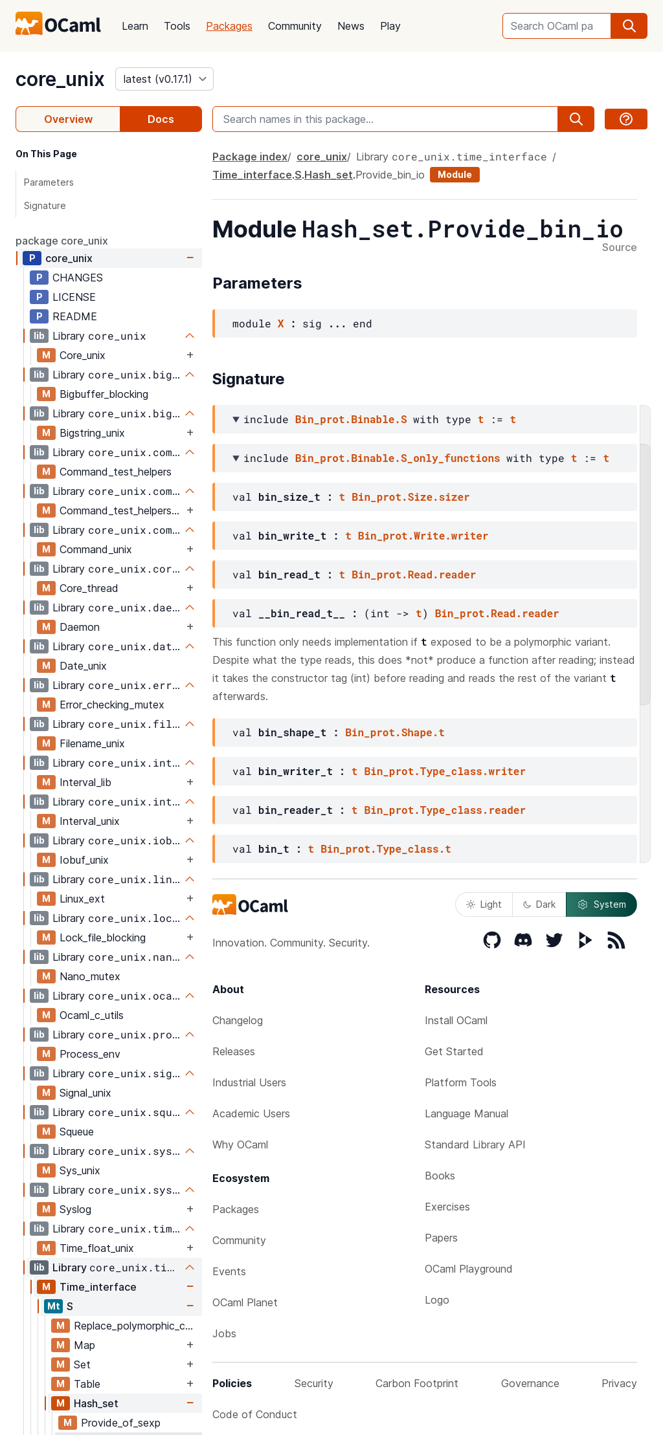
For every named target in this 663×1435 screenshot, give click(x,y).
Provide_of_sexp (121, 1422)
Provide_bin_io (390, 174)
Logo (437, 1299)
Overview (68, 119)
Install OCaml (456, 1020)
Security (314, 1383)
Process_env (90, 1053)
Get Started (454, 1051)
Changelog (237, 1020)
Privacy (619, 1383)
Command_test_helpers (116, 471)
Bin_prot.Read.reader (414, 574)
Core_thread (89, 588)
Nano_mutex (90, 976)
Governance (530, 1383)
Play (390, 25)
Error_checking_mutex (112, 704)
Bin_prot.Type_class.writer (445, 771)
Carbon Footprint (417, 1383)
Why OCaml (240, 1144)
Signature (45, 205)
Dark (539, 904)
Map (84, 1345)
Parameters (49, 182)
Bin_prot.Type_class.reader (445, 809)
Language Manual (466, 1113)
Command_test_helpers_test (121, 510)
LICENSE (74, 296)
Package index (249, 156)
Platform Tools (461, 1082)
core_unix (60, 79)
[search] (629, 26)
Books (440, 1175)
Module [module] (455, 174)
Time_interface (98, 1286)
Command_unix (96, 549)
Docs (161, 119)
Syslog (75, 1209)
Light (484, 904)
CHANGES (77, 277)
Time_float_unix (97, 1248)
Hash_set (96, 1403)
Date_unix (83, 665)
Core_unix (83, 355)
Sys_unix (80, 1170)
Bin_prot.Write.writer (423, 535)
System (601, 904)
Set (82, 1364)
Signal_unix (85, 1092)
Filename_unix (92, 743)
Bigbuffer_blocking (104, 394)
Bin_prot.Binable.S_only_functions (397, 458)
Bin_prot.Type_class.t (385, 848)
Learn (135, 25)
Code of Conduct (254, 1414)
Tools (177, 25)
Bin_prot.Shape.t (395, 732)
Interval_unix (90, 821)
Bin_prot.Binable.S (351, 419)
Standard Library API (475, 1144)
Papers (441, 1237)
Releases (233, 1051)
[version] (164, 79)
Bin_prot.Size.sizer (410, 496)
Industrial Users (249, 1082)
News (351, 25)
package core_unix (62, 240)
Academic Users (251, 1113)
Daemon (80, 626)
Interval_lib (85, 782)
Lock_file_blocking (103, 937)
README (74, 316)
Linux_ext (82, 898)
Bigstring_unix (92, 432)
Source (619, 248)
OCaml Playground (469, 1268)
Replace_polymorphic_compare (137, 1325)
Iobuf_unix (84, 859)
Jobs (224, 1333)
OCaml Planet (245, 1302)
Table (87, 1383)
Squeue (77, 1131)
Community (295, 25)
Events (229, 1271)
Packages (229, 25)
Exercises (447, 1206)
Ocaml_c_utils (92, 1015)
